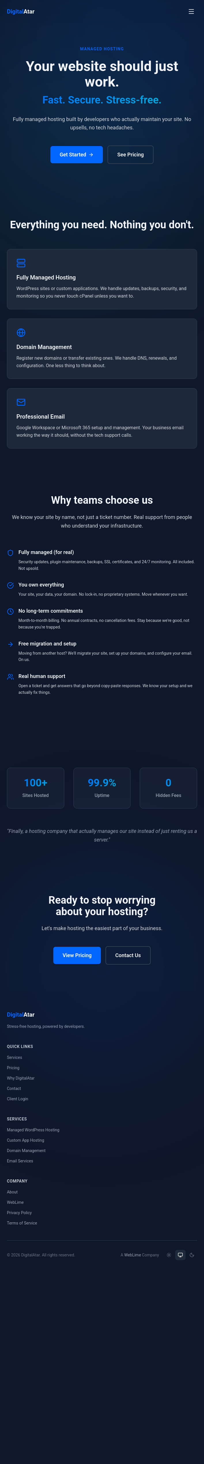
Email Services (20, 1161)
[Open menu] (191, 11)
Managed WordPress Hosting (33, 1130)
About (12, 1192)
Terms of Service (22, 1223)
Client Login (17, 1099)
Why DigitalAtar (21, 1078)
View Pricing (77, 956)
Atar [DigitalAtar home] (21, 11)
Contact (14, 1088)
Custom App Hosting (25, 1140)
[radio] (169, 1255)
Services (14, 1057)
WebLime (15, 1202)
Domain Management (26, 1150)
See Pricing (130, 155)
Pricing (13, 1068)
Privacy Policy (19, 1212)
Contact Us (128, 956)
